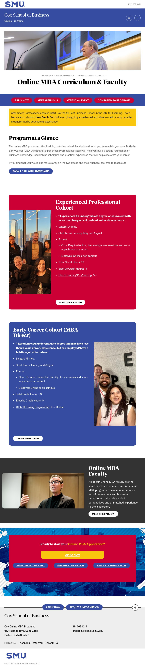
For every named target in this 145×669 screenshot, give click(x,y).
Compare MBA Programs (114, 100)
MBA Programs (47, 76)
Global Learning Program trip (75, 275)
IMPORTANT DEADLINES (70, 565)
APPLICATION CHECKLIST (30, 565)
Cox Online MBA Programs (19, 626)
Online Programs (14, 20)
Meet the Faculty (103, 513)
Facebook (24, 643)
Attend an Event (78, 100)
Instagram (37, 643)
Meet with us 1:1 (48, 100)
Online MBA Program (65, 76)
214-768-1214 (79, 626)
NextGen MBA (44, 117)
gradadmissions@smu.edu (87, 630)
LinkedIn (49, 643)
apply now (22, 100)
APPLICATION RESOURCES (111, 565)
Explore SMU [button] (134, 4)
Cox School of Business (26, 15)
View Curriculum (70, 302)
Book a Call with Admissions (30, 171)
